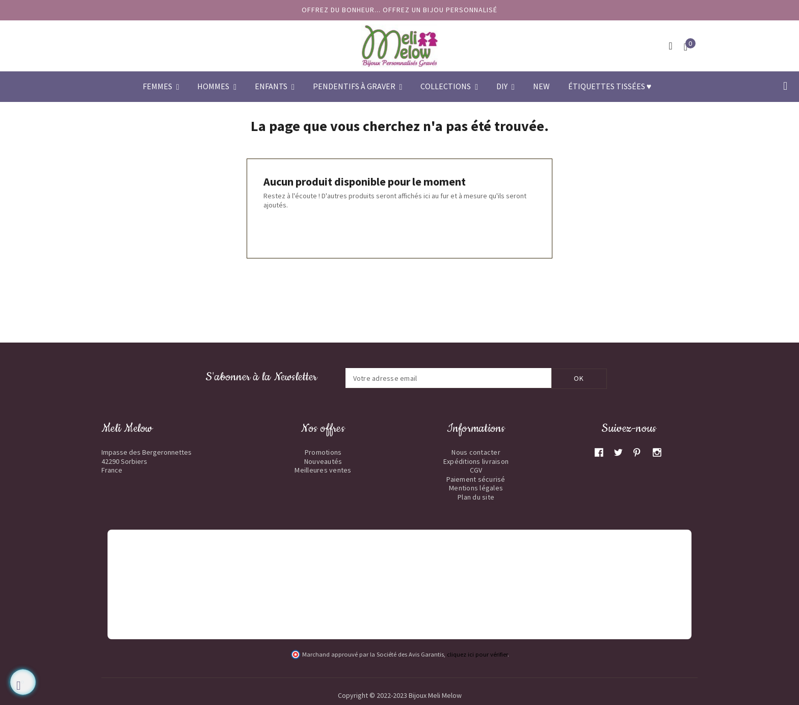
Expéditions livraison (476, 460)
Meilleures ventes (323, 469)
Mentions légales (476, 487)
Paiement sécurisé (475, 478)
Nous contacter (475, 451)
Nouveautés (323, 460)
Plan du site (476, 496)
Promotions (323, 451)
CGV (476, 469)
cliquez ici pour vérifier (477, 654)
